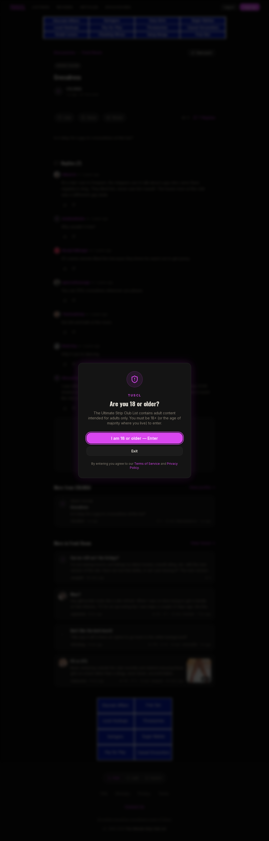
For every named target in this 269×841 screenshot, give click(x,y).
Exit (134, 451)
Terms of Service (147, 463)
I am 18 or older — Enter (134, 438)
